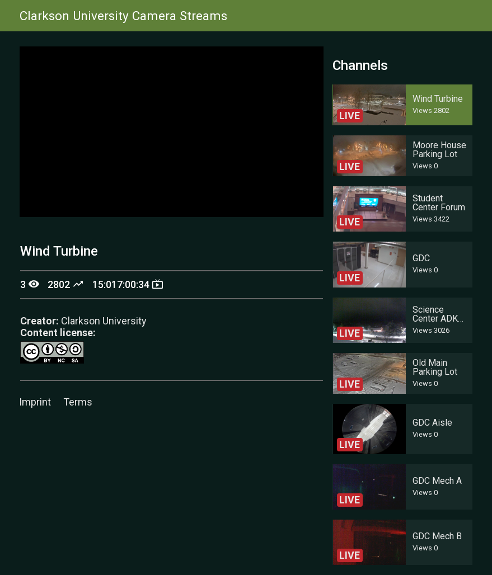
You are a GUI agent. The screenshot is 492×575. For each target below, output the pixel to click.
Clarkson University (104, 321)
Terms (77, 402)
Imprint (35, 402)
